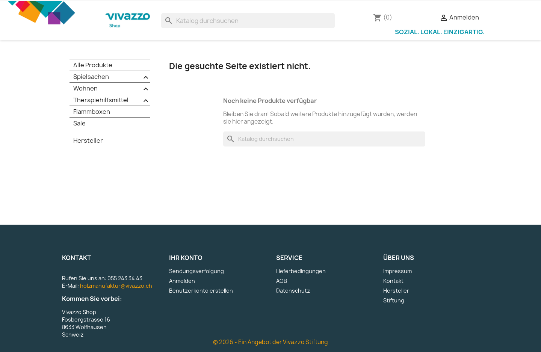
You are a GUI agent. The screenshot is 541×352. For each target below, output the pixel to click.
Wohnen (111, 89)
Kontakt (393, 280)
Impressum (397, 271)
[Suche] (247, 20)
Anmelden (182, 280)
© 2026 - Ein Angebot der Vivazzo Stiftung (270, 342)
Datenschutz (293, 290)
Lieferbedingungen (301, 271)
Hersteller (88, 140)
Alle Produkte (92, 65)
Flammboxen (91, 111)
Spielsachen (111, 77)
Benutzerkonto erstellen (201, 290)
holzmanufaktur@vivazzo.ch (116, 285)
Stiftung (393, 300)
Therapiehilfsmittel (111, 100)
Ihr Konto (185, 258)
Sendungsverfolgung (196, 271)
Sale (79, 123)
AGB (281, 280)
